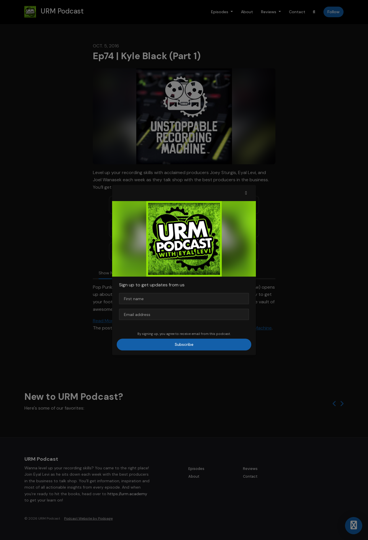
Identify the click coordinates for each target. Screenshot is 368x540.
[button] (246, 193)
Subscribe (184, 344)
